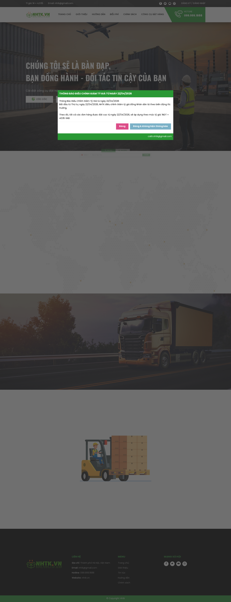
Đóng (122, 126)
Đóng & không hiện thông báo (150, 126)
